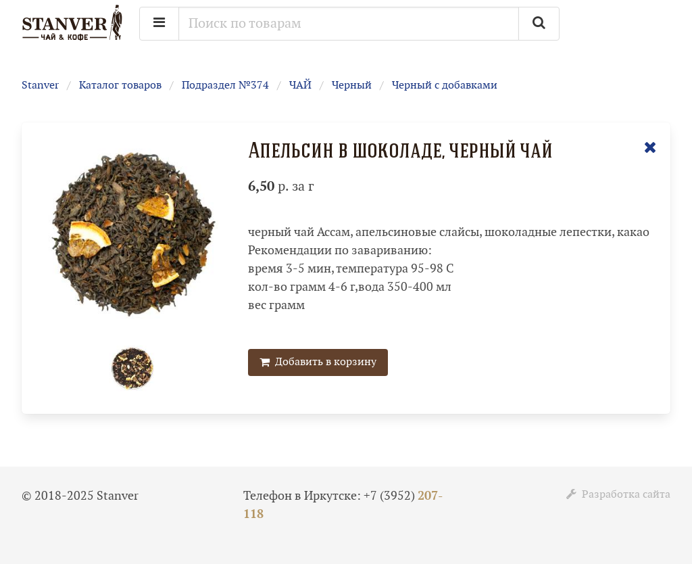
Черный (352, 85)
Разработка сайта (618, 494)
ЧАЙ (300, 85)
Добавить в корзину (318, 362)
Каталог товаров (120, 85)
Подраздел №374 (225, 85)
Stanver (40, 85)
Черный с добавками (444, 85)
